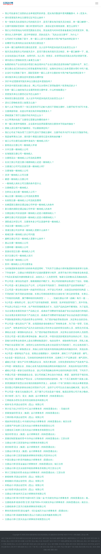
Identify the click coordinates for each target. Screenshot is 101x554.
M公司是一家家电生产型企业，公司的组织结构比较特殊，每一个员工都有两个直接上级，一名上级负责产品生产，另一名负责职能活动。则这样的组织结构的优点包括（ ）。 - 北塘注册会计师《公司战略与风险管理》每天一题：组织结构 (47, 379)
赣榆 (56, 544)
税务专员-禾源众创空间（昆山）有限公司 (24, 404)
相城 (92, 541)
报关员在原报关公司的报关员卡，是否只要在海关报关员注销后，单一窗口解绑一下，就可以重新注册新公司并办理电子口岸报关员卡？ (47, 51)
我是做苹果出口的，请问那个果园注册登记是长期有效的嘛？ (33, 136)
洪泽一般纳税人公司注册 (16, 175)
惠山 (8, 541)
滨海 (12, 547)
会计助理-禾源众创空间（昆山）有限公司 (24, 489)
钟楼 (62, 541)
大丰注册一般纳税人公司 (16, 149)
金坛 (81, 541)
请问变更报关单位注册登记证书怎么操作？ (25, 17)
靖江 (91, 547)
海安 (31, 544)
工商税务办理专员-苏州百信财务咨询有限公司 (26, 400)
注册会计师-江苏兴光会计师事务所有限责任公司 (27, 519)
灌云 (63, 544)
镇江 (40, 538)
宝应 (44, 547)
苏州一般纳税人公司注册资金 (19, 264)
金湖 (96, 544)
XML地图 (77, 535)
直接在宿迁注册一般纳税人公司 (20, 251)
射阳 (19, 547)
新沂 (51, 541)
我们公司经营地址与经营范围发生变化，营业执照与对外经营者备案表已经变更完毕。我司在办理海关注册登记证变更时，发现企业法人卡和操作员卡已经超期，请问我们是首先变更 (47, 30)
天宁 (58, 541)
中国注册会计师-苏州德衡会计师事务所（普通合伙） (29, 459)
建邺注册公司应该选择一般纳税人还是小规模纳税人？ (30, 217)
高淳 (88, 538)
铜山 (37, 541)
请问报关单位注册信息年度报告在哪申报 (24, 77)
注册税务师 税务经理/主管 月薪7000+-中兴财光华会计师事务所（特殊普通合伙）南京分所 (47, 502)
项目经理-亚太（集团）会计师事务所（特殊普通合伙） (31, 434)
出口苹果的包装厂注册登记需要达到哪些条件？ (27, 119)
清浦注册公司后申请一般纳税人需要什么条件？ (27, 230)
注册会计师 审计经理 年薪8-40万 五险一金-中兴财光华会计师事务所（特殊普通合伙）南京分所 (47, 498)
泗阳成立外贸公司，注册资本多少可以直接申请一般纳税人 (32, 221)
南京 (3, 538)
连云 (49, 544)
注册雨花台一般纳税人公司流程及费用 (23, 158)
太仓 (17, 544)
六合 (81, 538)
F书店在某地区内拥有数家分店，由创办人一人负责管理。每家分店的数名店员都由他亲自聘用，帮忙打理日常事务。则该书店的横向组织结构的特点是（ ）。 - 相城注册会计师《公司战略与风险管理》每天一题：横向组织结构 (47, 277)
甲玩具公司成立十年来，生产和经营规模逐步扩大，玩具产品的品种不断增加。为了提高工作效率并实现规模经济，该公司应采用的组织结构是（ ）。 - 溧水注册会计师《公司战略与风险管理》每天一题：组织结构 (47, 306)
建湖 (22, 547)
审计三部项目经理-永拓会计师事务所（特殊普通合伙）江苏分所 (35, 472)
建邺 (58, 538)
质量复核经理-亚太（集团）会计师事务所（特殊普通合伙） (33, 413)
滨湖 (12, 541)
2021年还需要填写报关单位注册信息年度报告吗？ (28, 81)
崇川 (20, 544)
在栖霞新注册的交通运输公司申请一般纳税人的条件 (29, 204)
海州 (53, 544)
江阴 (15, 541)
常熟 (4, 544)
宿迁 (47, 538)
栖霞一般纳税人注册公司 (16, 179)
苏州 (17, 538)
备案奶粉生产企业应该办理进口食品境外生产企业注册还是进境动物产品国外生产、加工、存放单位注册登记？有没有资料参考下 (47, 64)
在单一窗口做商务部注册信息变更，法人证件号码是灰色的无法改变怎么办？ (41, 47)
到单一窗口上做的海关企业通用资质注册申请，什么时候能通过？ (36, 90)
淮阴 (78, 544)
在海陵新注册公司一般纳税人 (19, 153)
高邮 (51, 547)
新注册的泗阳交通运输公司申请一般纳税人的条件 (28, 209)
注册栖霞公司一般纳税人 (16, 187)
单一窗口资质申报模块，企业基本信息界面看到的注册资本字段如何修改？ (40, 124)
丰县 (40, 541)
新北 (71, 541)
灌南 (67, 544)
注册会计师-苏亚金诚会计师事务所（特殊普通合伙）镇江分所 (34, 464)
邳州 (55, 541)
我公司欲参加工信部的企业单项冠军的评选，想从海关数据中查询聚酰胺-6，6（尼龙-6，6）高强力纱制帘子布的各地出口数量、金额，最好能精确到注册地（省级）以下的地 (47, 13)
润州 (58, 547)
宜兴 (19, 541)
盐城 (33, 538)
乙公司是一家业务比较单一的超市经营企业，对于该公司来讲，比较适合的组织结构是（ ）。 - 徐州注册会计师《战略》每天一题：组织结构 (47, 289)
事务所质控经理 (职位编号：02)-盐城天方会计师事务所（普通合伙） (37, 510)
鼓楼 (62, 538)
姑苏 (96, 541)
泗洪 (55, 550)
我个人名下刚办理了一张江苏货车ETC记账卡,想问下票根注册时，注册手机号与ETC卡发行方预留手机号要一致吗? (47, 107)
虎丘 (85, 541)
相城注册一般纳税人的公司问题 (20, 234)
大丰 (30, 547)
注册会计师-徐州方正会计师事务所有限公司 (25, 493)
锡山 (4, 541)
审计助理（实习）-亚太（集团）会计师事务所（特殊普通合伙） (35, 396)
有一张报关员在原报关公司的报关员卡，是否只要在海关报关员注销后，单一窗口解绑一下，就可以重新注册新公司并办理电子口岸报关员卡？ (47, 22)
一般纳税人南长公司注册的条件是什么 (23, 183)
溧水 (85, 538)
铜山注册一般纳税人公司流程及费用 (22, 196)
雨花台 (73, 538)
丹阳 (65, 547)
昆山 (13, 544)
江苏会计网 (84, 535)
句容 (73, 547)
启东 (38, 544)
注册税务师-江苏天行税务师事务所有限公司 (25, 506)
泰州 (44, 538)
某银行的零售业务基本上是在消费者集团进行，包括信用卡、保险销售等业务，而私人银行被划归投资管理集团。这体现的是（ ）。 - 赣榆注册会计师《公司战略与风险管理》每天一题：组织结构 (47, 340)
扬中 (69, 547)
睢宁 (48, 541)
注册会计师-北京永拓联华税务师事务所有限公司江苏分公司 (33, 468)
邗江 (37, 547)
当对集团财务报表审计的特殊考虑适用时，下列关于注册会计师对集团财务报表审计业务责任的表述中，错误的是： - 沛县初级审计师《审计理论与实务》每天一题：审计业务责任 (47, 268)
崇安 (92, 538)
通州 (28, 544)
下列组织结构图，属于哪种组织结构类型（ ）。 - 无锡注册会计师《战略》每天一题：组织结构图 (47, 298)
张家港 (9, 544)
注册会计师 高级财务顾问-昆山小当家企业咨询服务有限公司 (33, 515)
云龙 (26, 541)
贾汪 (30, 541)
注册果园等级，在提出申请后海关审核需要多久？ (28, 111)
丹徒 (62, 547)
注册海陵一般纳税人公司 (16, 170)
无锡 (6, 538)
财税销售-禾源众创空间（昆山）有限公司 (24, 476)
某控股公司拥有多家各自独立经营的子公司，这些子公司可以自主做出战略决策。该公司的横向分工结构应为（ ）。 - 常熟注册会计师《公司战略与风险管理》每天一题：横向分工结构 (47, 387)
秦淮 (54, 538)
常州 (13, 538)
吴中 (89, 541)
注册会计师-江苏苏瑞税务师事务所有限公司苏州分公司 (31, 455)
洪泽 (89, 544)
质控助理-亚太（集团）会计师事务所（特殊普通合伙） (31, 447)
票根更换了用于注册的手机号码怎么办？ (24, 115)
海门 (46, 544)
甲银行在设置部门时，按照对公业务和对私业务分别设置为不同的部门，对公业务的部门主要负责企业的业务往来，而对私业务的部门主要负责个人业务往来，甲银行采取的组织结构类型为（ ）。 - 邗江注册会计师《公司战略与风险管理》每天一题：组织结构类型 (47, 345)
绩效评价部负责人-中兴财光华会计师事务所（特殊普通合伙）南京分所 (38, 421)
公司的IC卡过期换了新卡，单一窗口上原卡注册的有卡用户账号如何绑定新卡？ (42, 39)
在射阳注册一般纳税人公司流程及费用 (23, 200)
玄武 (51, 538)
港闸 (24, 544)
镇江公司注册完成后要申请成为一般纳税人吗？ (27, 141)
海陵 (76, 547)
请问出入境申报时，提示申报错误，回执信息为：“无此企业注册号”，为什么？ (42, 34)
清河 (71, 544)
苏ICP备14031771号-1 (65, 535)
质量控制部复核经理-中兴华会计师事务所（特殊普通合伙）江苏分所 (37, 438)
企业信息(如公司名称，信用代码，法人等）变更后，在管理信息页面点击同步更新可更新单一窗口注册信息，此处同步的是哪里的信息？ (47, 56)
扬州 (37, 538)
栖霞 (69, 538)
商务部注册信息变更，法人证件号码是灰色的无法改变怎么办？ (35, 98)
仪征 (48, 547)
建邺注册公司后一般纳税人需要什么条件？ (25, 238)
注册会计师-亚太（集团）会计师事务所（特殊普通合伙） (32, 451)
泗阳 (52, 550)
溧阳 (78, 541)
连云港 (25, 538)
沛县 (44, 541)
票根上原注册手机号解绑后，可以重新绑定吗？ (27, 128)
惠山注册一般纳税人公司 (16, 243)
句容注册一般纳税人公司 (16, 260)
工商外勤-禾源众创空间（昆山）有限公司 (24, 417)
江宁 (78, 538)
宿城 (98, 547)
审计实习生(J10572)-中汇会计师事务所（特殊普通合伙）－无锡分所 (37, 408)
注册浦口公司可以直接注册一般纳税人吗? (24, 166)
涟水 (85, 544)
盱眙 (92, 544)
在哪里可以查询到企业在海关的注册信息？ (25, 43)
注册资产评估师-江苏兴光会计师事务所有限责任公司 (29, 425)
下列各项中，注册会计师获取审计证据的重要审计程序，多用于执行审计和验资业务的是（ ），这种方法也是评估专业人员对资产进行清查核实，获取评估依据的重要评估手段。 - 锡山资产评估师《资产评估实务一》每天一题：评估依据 (47, 272)
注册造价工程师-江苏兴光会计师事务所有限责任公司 (29, 430)
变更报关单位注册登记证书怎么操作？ (23, 94)
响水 (8, 547)
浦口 (65, 538)
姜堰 (83, 547)
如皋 (42, 544)
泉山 (33, 541)
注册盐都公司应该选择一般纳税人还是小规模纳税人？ (30, 213)
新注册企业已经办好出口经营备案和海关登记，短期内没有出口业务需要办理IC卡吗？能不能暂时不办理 (47, 68)
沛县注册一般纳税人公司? (17, 226)
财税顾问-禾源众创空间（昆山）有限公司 (24, 481)
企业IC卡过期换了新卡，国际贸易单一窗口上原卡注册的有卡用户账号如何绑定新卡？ (45, 73)
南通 (21, 538)
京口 (55, 547)
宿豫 (45, 550)
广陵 (33, 547)
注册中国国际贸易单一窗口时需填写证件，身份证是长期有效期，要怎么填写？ (42, 26)
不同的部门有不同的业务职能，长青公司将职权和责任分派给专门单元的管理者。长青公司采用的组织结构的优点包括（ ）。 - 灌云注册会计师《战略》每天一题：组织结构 (47, 294)
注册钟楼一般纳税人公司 (16, 247)
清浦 (81, 544)
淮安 (29, 538)
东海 (60, 544)
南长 (96, 538)
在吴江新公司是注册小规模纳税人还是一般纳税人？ (29, 162)
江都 (40, 547)
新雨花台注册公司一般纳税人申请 (21, 145)
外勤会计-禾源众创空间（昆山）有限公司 (24, 485)
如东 (35, 544)
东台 (26, 547)
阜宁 (15, 547)
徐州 (10, 538)
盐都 (4, 547)
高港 (80, 547)
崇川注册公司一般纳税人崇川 (19, 255)
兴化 (87, 547)
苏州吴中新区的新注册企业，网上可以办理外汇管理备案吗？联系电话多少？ (41, 85)
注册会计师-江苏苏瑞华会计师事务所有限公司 (26, 442)
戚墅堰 (66, 541)
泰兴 (94, 547)
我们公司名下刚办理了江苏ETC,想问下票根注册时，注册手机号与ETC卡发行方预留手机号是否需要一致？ (47, 132)
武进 (74, 541)
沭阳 (48, 550)
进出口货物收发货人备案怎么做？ (21, 102)
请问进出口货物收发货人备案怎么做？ (23, 60)
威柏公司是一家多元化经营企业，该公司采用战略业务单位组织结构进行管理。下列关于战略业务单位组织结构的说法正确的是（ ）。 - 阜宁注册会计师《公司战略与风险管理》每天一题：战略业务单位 (47, 370)
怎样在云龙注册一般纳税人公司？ (21, 192)
